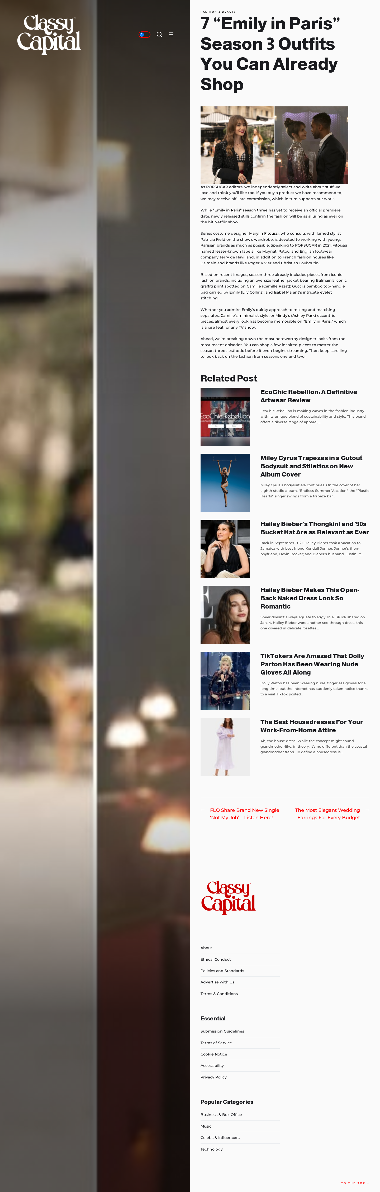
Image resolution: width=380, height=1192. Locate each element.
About (206, 947)
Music (206, 1126)
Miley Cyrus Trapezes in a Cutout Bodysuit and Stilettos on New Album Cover (311, 466)
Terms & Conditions (219, 993)
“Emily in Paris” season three (240, 210)
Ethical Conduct (216, 959)
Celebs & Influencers (220, 1137)
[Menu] (171, 34)
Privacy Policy (214, 1077)
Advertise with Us (217, 982)
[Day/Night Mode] (144, 34)
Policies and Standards (222, 970)
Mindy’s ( (284, 315)
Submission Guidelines (222, 1031)
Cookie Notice (214, 1054)
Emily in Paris (318, 321)
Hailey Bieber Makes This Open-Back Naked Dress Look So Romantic (309, 598)
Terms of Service (216, 1042)
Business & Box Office (221, 1114)
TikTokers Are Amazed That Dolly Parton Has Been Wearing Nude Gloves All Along (312, 664)
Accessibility (212, 1065)
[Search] (159, 34)
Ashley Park (303, 315)
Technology (212, 1149)
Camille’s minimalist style (245, 315)
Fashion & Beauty (218, 12)
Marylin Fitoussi (264, 233)
